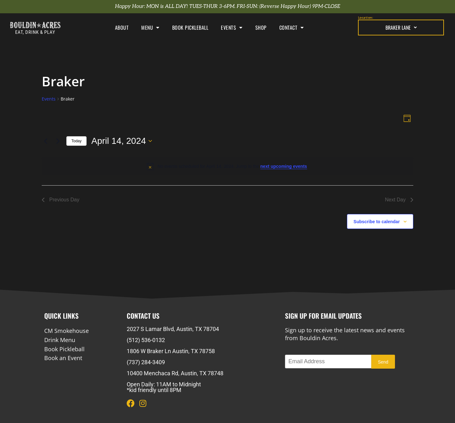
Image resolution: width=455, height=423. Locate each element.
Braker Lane (401, 27)
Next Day (399, 199)
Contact (291, 27)
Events (232, 27)
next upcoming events (283, 166)
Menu (150, 27)
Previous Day (60, 199)
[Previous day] (45, 141)
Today (76, 141)
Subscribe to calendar (377, 221)
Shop (261, 27)
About (122, 27)
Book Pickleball (190, 27)
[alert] (227, 166)
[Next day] (58, 141)
